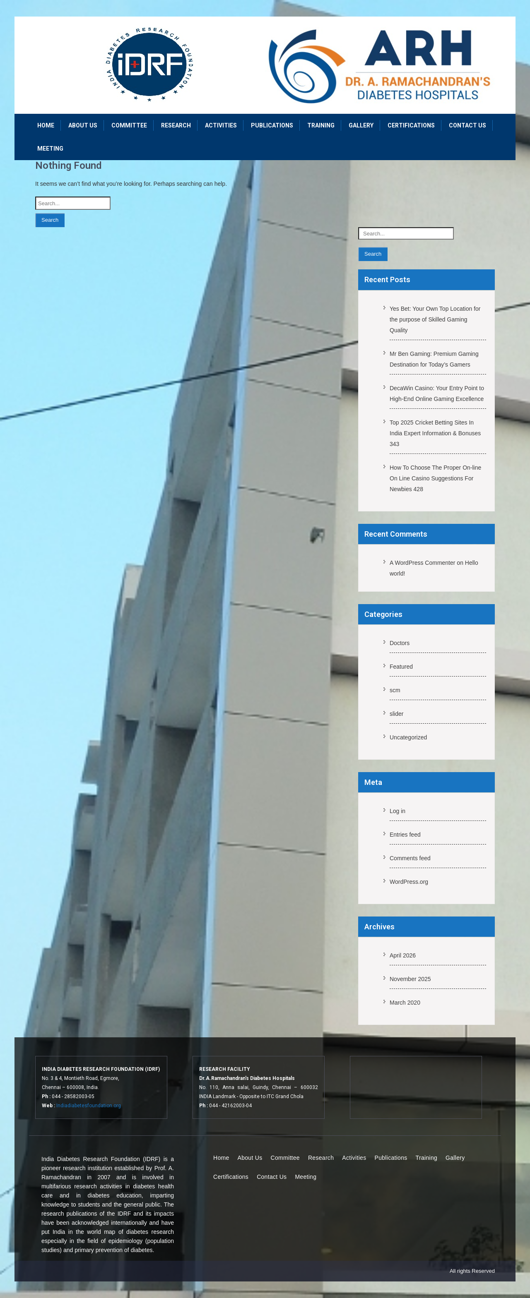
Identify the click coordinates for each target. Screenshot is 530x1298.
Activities (221, 125)
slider (396, 713)
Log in (397, 811)
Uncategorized (408, 737)
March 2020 (405, 1002)
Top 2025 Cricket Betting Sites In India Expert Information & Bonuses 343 (435, 433)
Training (321, 125)
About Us (82, 125)
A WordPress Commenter (422, 562)
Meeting (50, 148)
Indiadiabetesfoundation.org (88, 1105)
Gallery (361, 125)
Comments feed (410, 858)
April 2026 (403, 955)
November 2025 (410, 979)
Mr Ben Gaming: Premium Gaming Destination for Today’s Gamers (434, 359)
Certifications (411, 125)
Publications (272, 125)
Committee (129, 125)
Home (45, 125)
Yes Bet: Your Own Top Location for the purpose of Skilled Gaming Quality (435, 319)
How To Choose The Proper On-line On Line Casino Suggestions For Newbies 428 (435, 478)
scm (395, 690)
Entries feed (405, 834)
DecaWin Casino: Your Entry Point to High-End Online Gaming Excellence (437, 393)
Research (176, 125)
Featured (401, 666)
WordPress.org (409, 881)
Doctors (400, 643)
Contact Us (467, 125)
